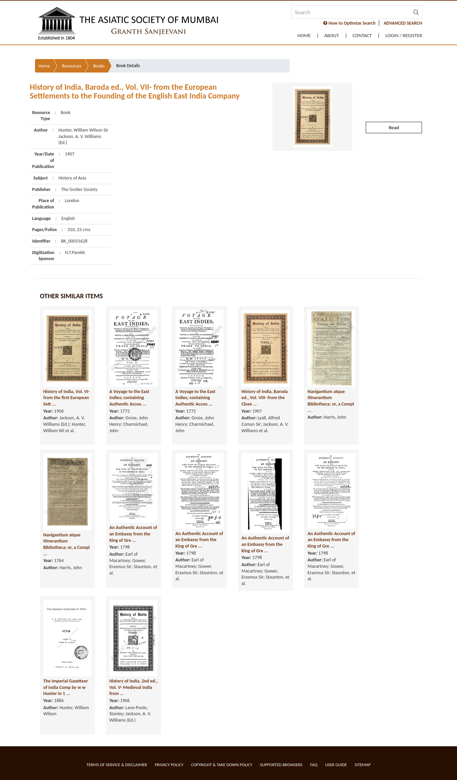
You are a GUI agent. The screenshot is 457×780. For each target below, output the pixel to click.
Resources (71, 61)
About (331, 35)
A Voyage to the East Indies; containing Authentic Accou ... (129, 409)
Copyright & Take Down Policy (221, 764)
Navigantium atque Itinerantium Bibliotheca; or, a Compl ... (330, 412)
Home (302, 35)
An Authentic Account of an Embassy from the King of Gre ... (133, 545)
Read (394, 123)
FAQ (313, 764)
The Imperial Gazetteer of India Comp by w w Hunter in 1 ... (65, 698)
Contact (361, 35)
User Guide (336, 764)
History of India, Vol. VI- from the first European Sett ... (66, 409)
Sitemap (362, 764)
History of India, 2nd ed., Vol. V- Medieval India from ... (133, 698)
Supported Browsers (281, 764)
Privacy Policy (169, 764)
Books (99, 61)
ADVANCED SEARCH (403, 23)
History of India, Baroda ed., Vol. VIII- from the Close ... (264, 409)
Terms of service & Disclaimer (117, 764)
